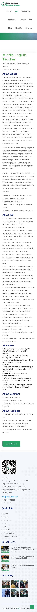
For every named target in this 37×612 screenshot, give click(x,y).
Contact (29, 28)
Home (9, 11)
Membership (6, 520)
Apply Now (10, 444)
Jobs (16, 11)
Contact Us (6, 530)
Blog (10, 28)
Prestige (5, 517)
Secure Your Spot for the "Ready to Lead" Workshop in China (22, 549)
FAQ (31, 20)
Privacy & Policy (7, 533)
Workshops (11, 20)
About (4, 514)
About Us (18, 28)
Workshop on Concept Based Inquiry (22, 566)
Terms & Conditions (9, 536)
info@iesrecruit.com (9, 497)
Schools (23, 20)
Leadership (26, 11)
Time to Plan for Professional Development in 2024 (22, 557)
